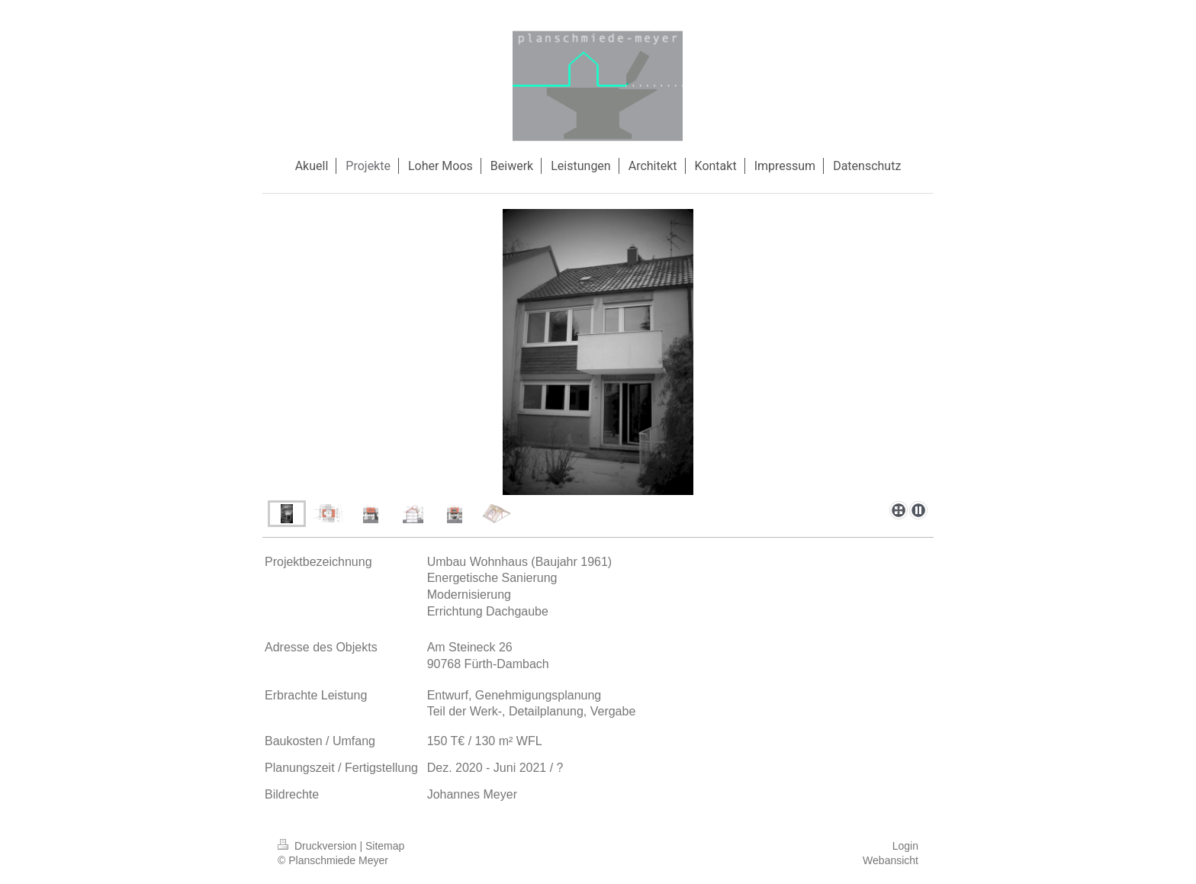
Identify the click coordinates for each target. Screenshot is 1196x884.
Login (905, 846)
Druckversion (318, 846)
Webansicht (890, 860)
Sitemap (384, 846)
